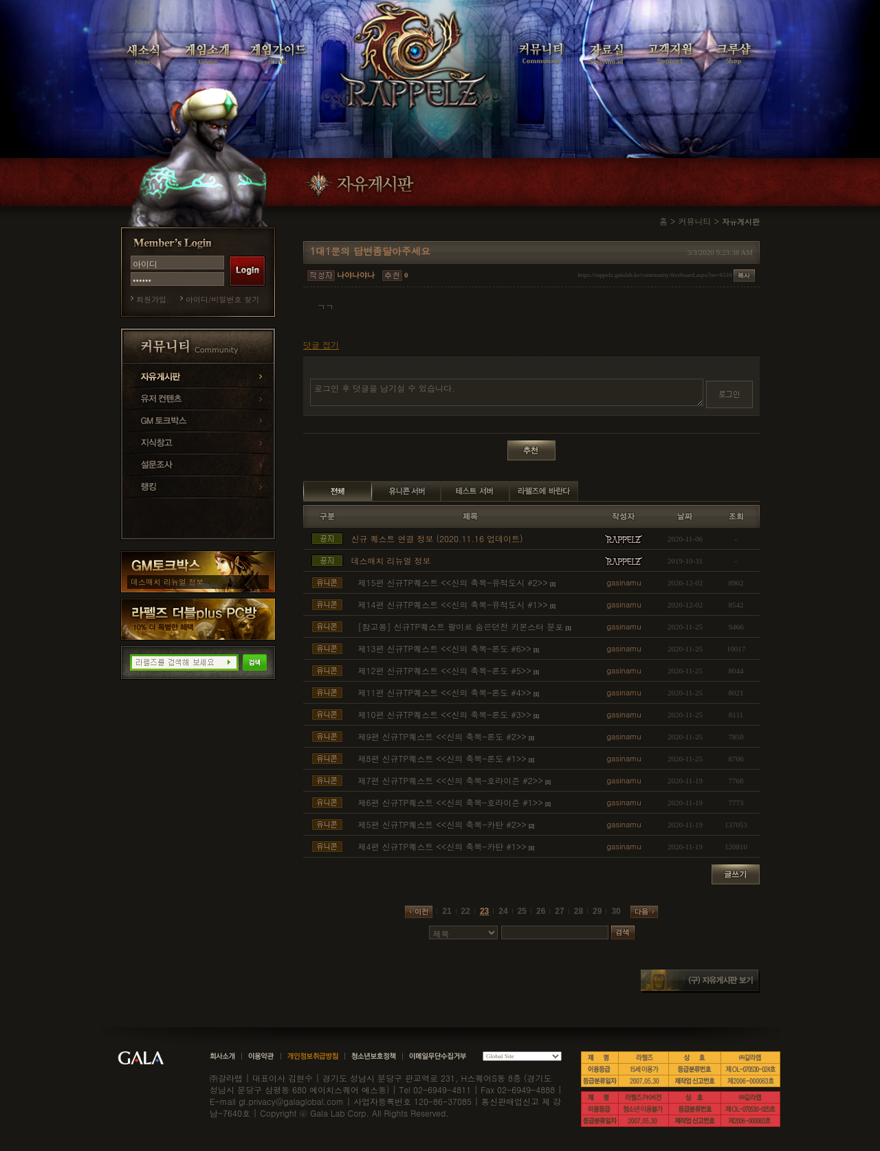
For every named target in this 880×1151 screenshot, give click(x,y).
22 (465, 911)
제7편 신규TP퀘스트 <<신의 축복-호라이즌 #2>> (450, 780)
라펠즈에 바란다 (543, 491)
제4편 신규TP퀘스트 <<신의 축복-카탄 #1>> (442, 846)
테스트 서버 (475, 491)
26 (540, 911)
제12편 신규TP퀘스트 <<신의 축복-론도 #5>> (444, 670)
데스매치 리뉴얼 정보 (167, 582)
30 (615, 911)
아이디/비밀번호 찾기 (222, 299)
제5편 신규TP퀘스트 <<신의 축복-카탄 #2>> (442, 824)
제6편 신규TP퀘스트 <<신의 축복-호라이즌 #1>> (450, 802)
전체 (337, 491)
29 (597, 911)
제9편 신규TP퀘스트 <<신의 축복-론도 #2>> (442, 736)
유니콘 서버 (406, 491)
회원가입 (151, 299)
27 (559, 911)
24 (502, 911)
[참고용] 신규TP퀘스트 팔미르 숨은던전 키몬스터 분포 (461, 626)
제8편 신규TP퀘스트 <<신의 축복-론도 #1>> (442, 758)
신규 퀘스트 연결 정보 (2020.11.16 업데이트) (437, 538)
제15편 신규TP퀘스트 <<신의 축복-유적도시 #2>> (453, 582)
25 (522, 911)
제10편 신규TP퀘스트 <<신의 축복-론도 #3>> (444, 714)
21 (446, 911)
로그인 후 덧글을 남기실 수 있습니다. (506, 392)
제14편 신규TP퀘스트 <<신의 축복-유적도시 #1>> (453, 604)
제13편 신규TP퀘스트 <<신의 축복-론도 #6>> (444, 648)
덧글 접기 (321, 344)
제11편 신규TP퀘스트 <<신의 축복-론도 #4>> (444, 692)
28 (578, 911)
